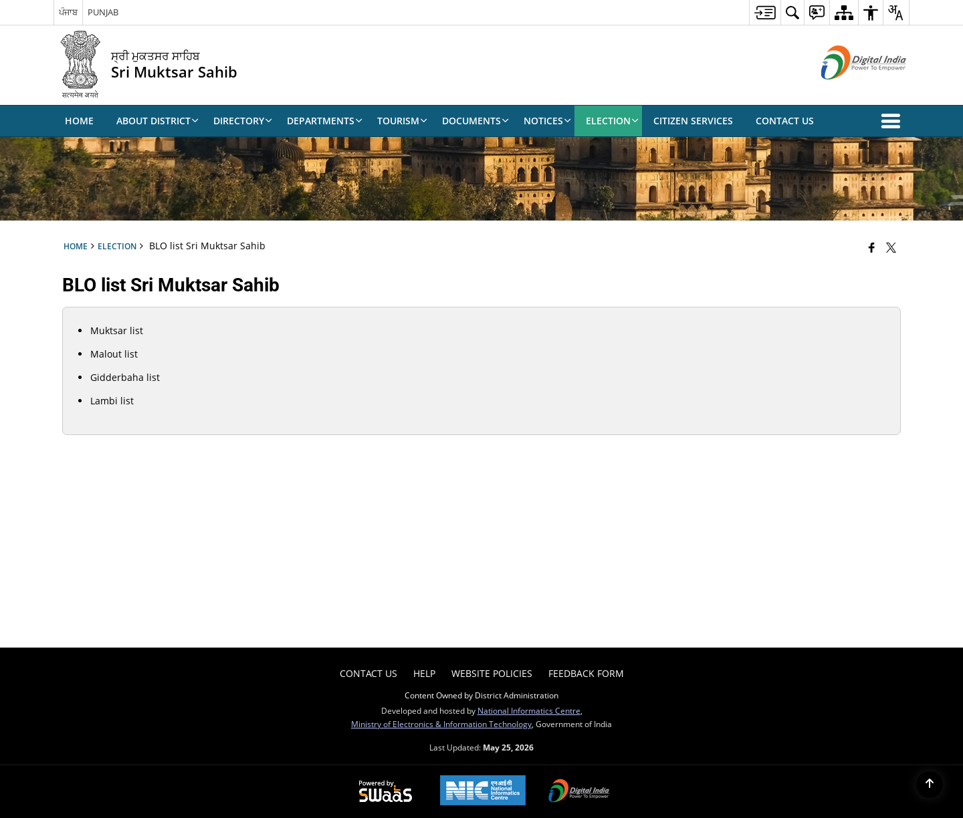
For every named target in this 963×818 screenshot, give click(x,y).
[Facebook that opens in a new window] (871, 247)
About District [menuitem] (157, 120)
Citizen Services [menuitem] (693, 120)
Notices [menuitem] (547, 120)
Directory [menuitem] (242, 120)
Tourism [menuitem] (402, 120)
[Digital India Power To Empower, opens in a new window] (579, 792)
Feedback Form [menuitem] (586, 673)
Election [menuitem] (612, 120)
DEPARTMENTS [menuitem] (324, 120)
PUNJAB (103, 12)
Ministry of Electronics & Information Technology (441, 723)
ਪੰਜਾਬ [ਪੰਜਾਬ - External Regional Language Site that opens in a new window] (68, 12)
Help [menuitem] (424, 673)
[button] (893, 121)
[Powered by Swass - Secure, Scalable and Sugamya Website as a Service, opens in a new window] (385, 792)
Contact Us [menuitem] (785, 120)
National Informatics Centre (528, 710)
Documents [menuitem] (475, 120)
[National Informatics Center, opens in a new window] (483, 791)
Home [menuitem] (79, 120)
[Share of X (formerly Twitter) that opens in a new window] (891, 247)
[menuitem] (764, 12)
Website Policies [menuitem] (491, 673)
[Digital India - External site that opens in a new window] (846, 90)
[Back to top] (929, 784)
